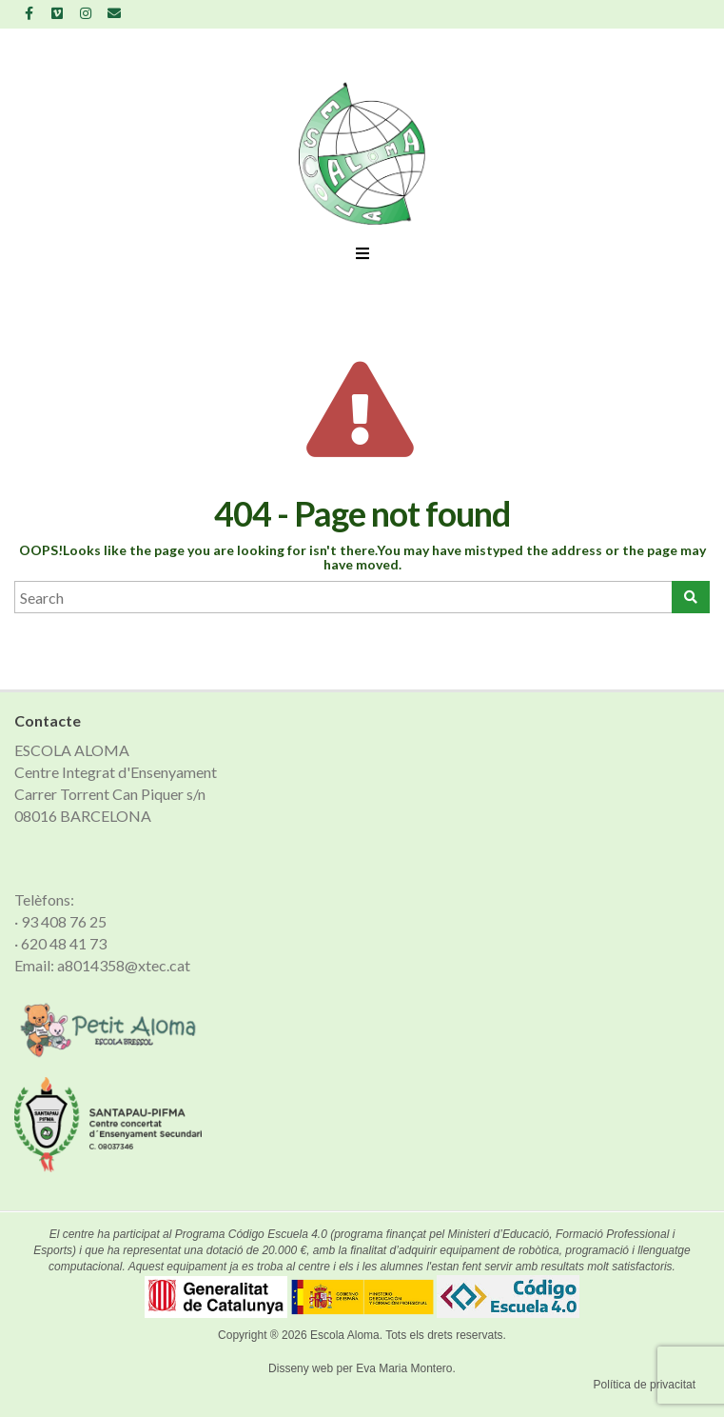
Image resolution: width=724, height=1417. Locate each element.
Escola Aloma (345, 1335)
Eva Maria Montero (404, 1368)
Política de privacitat (644, 1384)
